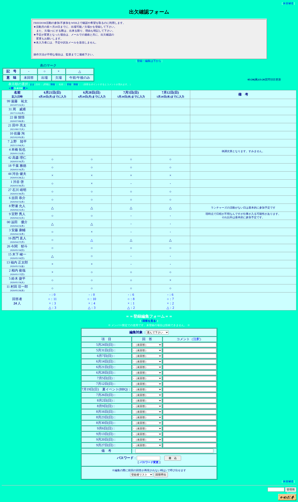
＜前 (11, 88)
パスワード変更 (149, 462)
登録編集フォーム (149, 316)
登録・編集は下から (149, 60)
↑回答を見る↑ (149, 320)
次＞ (25, 88)
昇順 (69, 84)
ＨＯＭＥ (288, 3)
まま (32, 84)
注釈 (196, 339)
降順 (52, 84)
